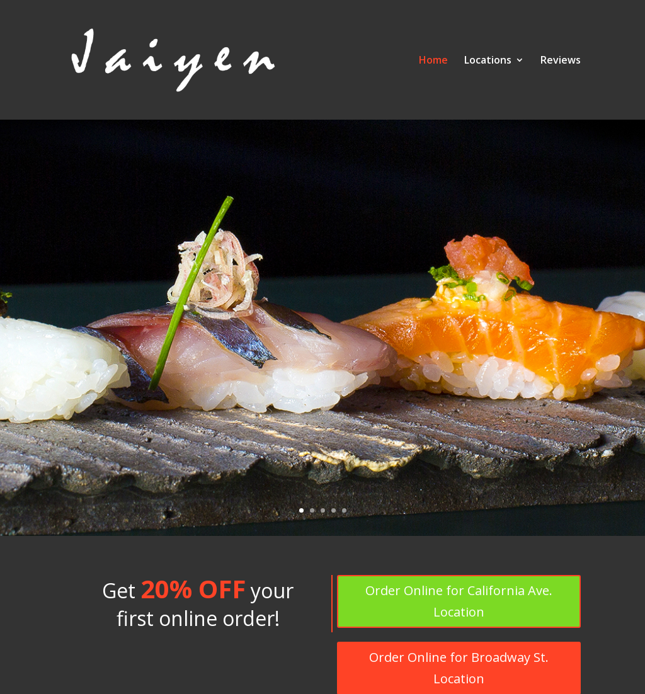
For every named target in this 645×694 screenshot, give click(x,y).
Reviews (560, 61)
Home (433, 61)
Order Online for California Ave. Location (458, 601)
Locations (487, 61)
